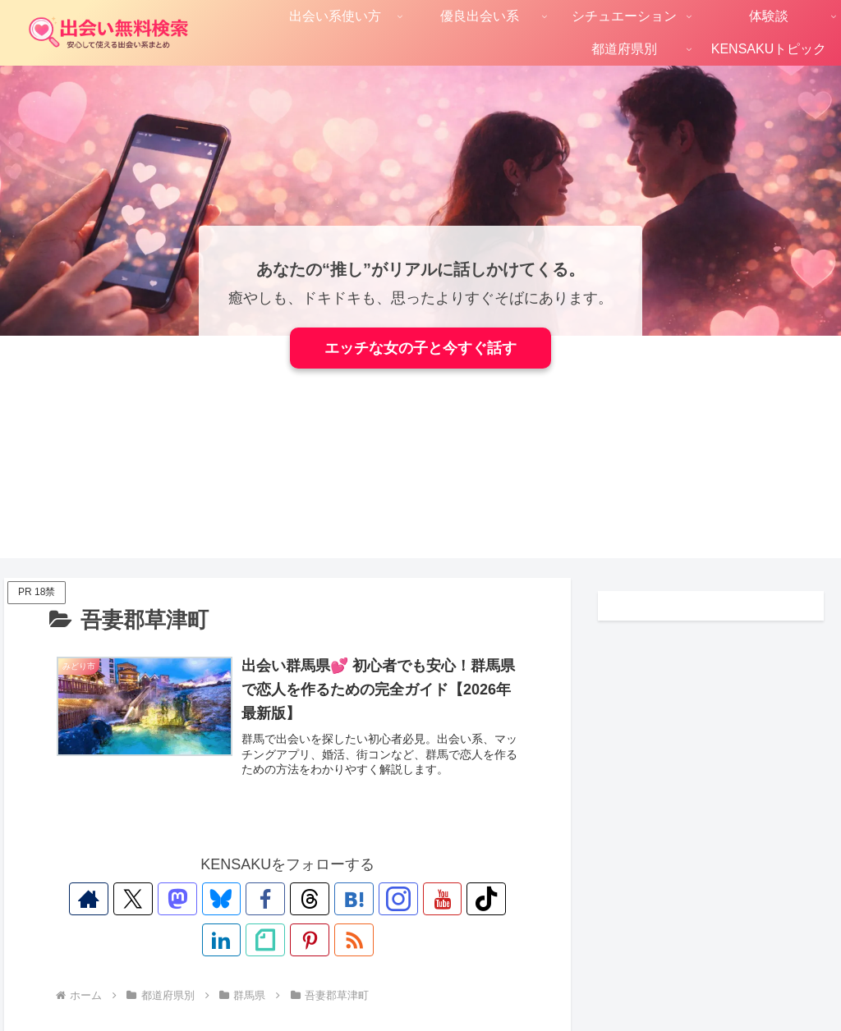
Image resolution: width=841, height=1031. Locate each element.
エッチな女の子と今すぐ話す (420, 348)
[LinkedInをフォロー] (457, 898)
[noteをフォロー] (495, 898)
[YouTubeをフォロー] (381, 898)
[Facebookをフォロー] (230, 898)
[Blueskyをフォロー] (193, 898)
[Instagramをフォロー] (344, 898)
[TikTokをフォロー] (419, 898)
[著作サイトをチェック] (79, 898)
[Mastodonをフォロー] (155, 898)
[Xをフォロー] (117, 898)
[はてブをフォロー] (306, 898)
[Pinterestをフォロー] (268, 939)
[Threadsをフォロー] (268, 898)
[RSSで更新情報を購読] (306, 939)
